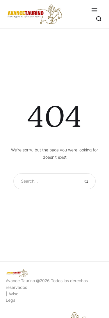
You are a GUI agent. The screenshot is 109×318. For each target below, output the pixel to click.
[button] (94, 10)
